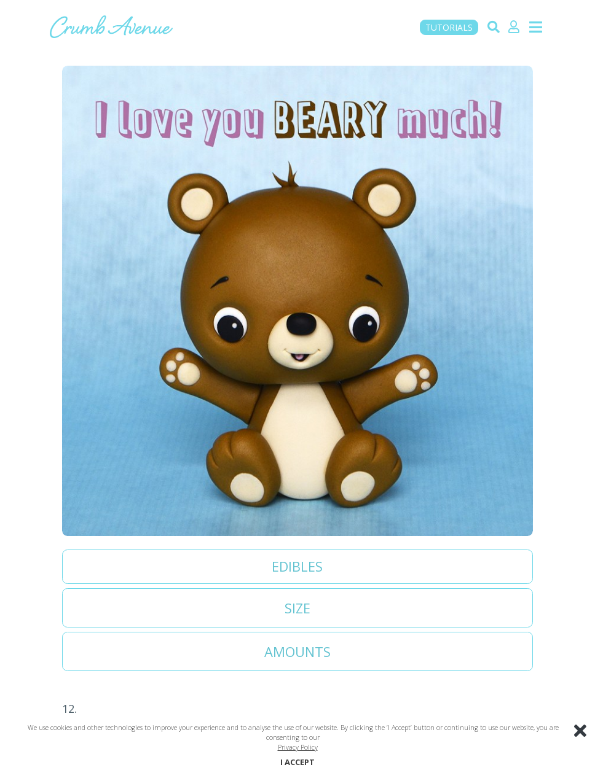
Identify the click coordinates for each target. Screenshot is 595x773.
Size (297, 608)
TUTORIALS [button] (449, 27)
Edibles (297, 566)
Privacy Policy (298, 747)
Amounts (297, 651)
